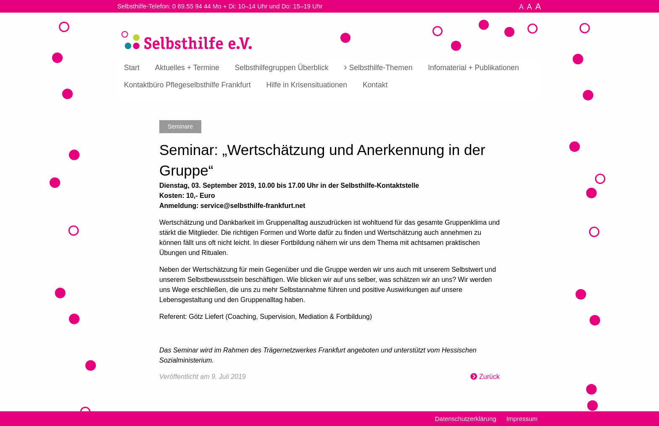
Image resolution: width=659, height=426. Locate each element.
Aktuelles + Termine (187, 67)
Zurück (489, 376)
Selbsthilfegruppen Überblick (282, 67)
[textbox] (329, 273)
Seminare (180, 126)
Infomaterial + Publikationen (473, 67)
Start (132, 67)
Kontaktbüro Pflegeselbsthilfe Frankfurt (187, 85)
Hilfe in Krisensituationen (306, 85)
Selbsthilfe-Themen (381, 67)
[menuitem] (131, 68)
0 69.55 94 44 (191, 6)
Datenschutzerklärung (465, 418)
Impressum (522, 418)
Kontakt (375, 85)
